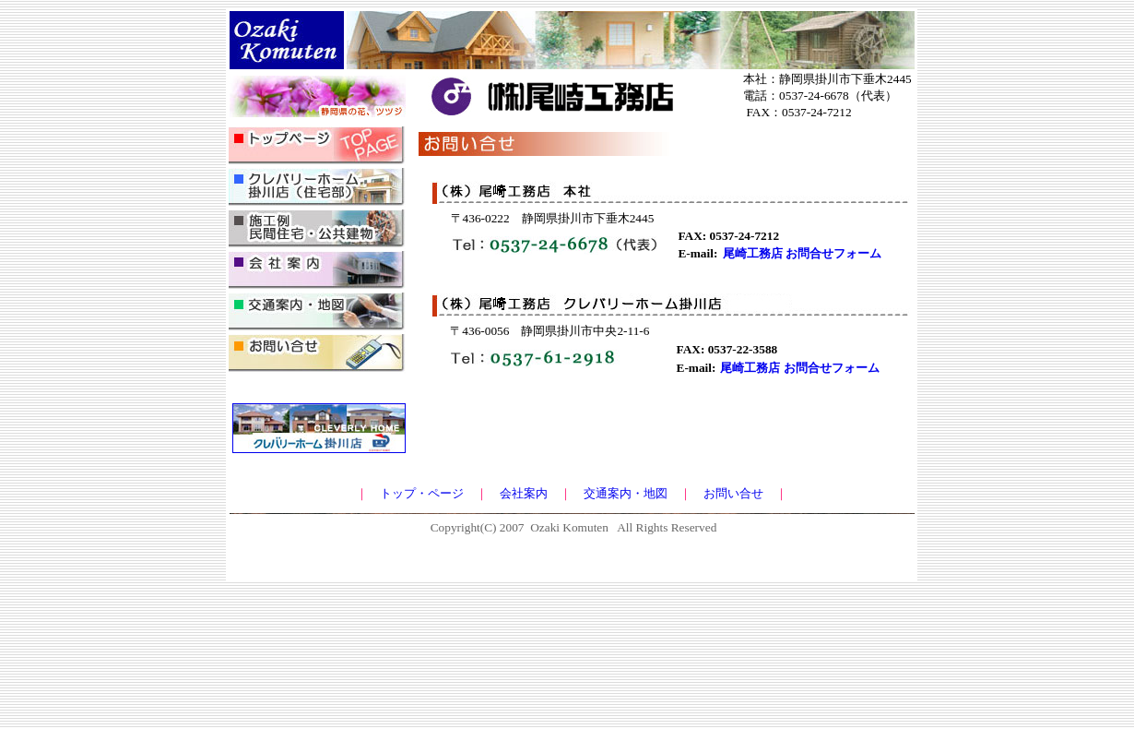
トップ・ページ (422, 493)
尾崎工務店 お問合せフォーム (802, 253)
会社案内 (524, 493)
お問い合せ (733, 493)
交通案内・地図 (625, 493)
